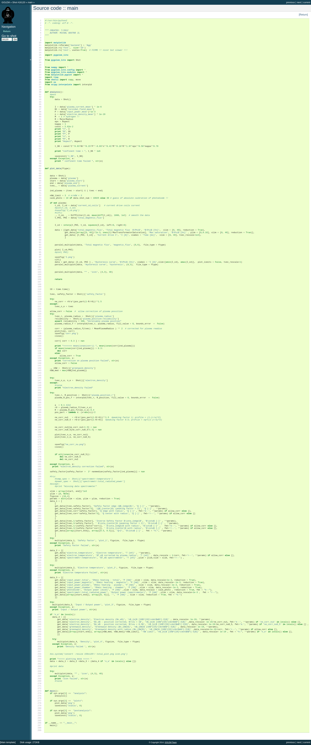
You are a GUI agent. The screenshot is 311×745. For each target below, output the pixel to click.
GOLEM (6, 2)
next (299, 2)
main (30, 2)
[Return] (303, 14)
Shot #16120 (18, 2)
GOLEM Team (171, 742)
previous (290, 2)
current (306, 2)
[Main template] (7, 742)
